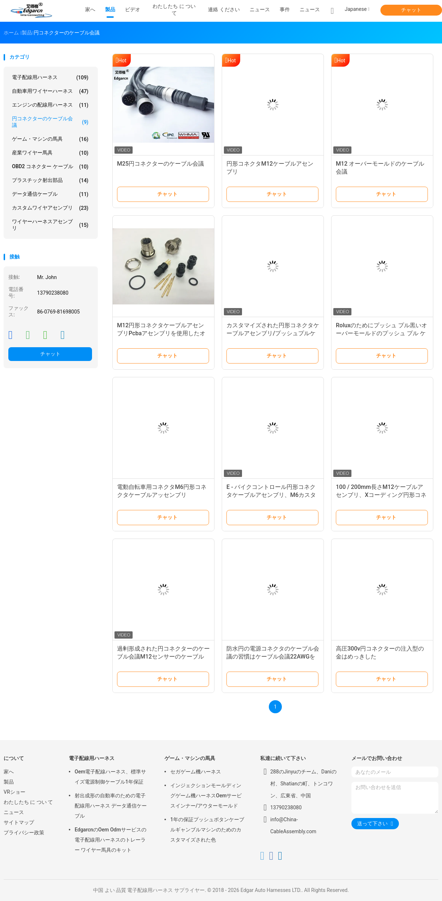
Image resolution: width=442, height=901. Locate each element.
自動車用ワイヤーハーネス (50, 91)
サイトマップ (19, 822)
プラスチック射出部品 (50, 180)
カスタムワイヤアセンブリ (50, 208)
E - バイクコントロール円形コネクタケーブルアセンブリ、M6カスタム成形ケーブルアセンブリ (271, 494)
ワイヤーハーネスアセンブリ (50, 225)
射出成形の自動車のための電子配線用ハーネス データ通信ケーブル (111, 806)
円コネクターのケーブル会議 (50, 122)
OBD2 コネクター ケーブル (50, 166)
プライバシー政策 (24, 832)
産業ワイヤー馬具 (50, 153)
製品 (9, 782)
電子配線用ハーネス (50, 77)
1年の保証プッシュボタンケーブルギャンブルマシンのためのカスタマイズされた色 (207, 830)
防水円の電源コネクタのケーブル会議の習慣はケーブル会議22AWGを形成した (272, 656)
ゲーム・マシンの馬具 (50, 139)
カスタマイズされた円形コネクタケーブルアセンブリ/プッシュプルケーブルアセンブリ (272, 333)
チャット (411, 10)
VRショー (14, 792)
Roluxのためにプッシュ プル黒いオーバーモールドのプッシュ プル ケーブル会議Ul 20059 (381, 333)
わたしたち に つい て (28, 802)
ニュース (310, 9)
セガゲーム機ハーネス (195, 772)
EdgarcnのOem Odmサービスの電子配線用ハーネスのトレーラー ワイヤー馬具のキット (110, 840)
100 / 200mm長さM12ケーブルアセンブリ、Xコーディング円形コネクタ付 (381, 494)
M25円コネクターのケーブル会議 (160, 163)
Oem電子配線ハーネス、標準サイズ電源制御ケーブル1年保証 (110, 777)
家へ (9, 772)
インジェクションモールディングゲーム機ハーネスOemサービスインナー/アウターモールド (206, 795)
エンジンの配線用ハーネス (50, 105)
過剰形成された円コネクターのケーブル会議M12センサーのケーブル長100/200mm (163, 656)
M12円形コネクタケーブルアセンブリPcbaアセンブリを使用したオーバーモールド (161, 333)
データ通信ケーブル (50, 194)
